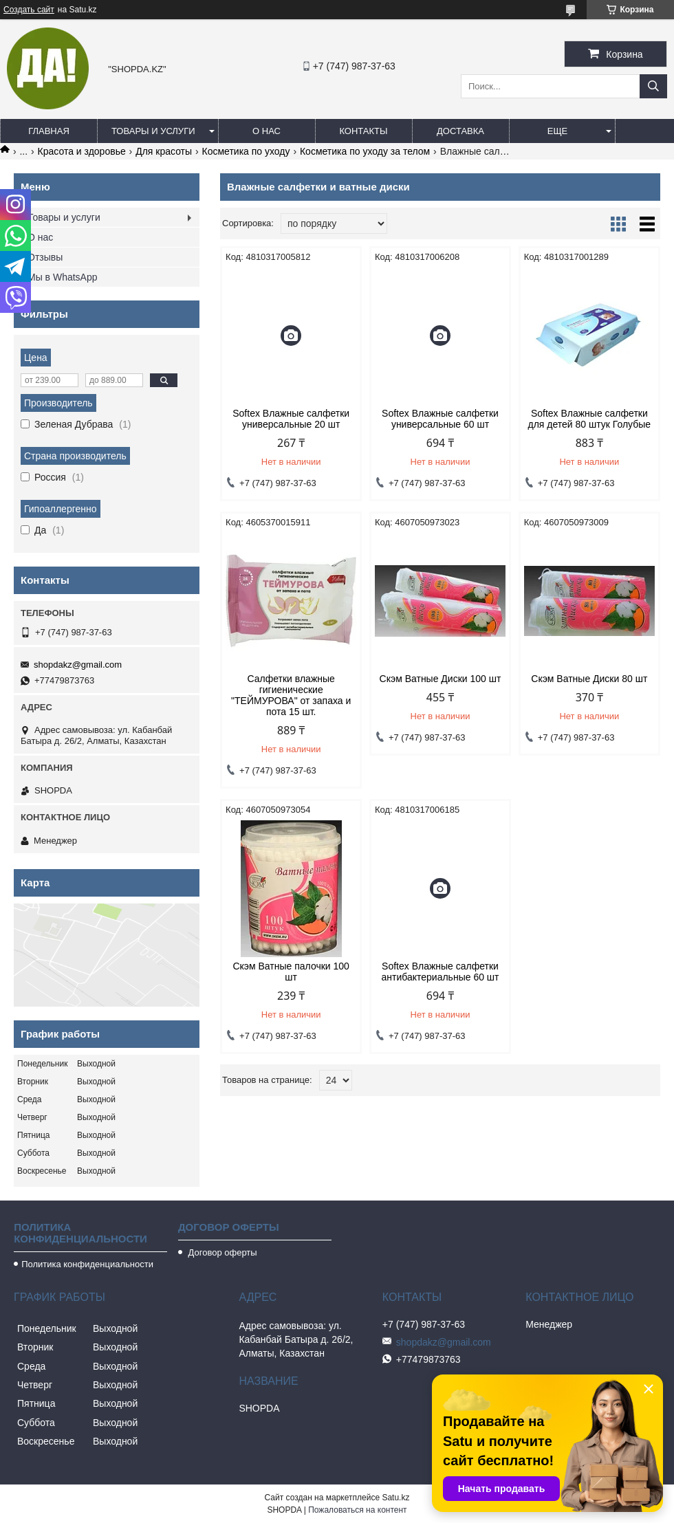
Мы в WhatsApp (63, 277)
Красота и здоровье (82, 151)
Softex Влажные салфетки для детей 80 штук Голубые (589, 419)
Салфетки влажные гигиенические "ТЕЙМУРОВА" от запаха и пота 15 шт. (291, 695)
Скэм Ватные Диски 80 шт (589, 678)
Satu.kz (395, 1497)
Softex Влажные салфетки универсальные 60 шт (440, 419)
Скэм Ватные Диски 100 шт (440, 678)
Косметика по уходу (246, 151)
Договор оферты (221, 1252)
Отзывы (45, 257)
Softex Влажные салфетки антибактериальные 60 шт (440, 972)
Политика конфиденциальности (87, 1264)
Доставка (460, 131)
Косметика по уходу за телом (365, 151)
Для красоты (163, 151)
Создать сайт (28, 9)
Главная (48, 131)
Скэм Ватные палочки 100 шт (290, 972)
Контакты (363, 131)
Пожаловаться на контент (357, 1510)
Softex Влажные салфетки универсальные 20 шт (290, 419)
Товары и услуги (153, 131)
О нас (266, 131)
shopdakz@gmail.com (78, 664)
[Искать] (653, 86)
